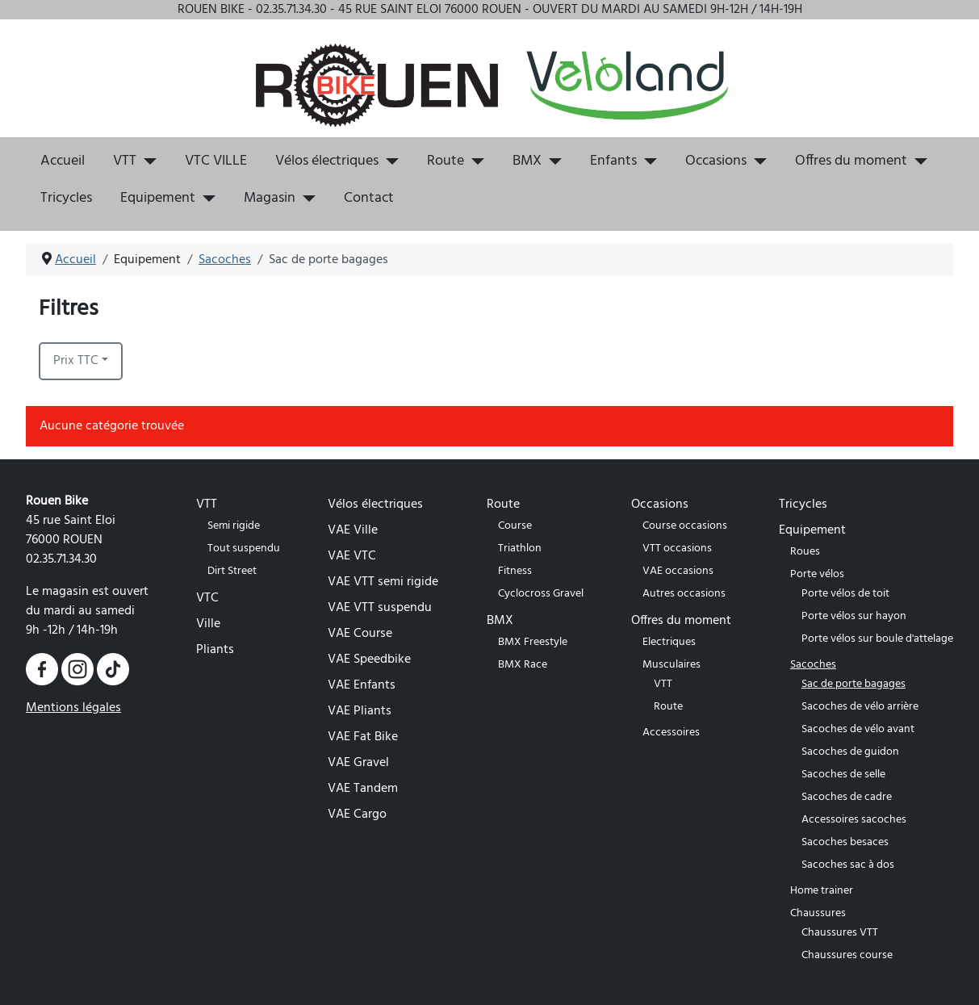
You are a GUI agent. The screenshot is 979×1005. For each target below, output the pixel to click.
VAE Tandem (363, 788)
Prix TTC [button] (75, 360)
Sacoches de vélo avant (857, 729)
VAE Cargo (357, 814)
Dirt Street (232, 571)
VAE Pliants (359, 711)
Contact (369, 198)
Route (445, 161)
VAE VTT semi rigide (383, 582)
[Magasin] (305, 198)
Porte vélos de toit (845, 593)
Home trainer (821, 890)
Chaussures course (847, 955)
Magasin (269, 198)
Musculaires (671, 664)
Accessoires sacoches (853, 819)
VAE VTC (352, 556)
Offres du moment (851, 161)
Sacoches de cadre (846, 797)
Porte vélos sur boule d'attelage (877, 639)
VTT (124, 161)
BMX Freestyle (532, 642)
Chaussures (818, 913)
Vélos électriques (327, 161)
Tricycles (66, 198)
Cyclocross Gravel (541, 593)
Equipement (157, 198)
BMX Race (522, 664)
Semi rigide (233, 526)
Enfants (613, 161)
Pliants (215, 649)
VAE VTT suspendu (380, 607)
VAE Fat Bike (363, 737)
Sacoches (813, 664)
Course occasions (684, 526)
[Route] (474, 161)
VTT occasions (677, 548)
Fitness (515, 571)
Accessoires (671, 732)
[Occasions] (757, 161)
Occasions (716, 161)
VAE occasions (677, 571)
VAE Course (360, 633)
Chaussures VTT (839, 932)
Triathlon (520, 548)
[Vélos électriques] (389, 161)
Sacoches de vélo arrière (859, 706)
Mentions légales (73, 707)
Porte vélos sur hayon (853, 616)
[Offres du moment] (917, 161)
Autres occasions (684, 593)
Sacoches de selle (843, 774)
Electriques (669, 642)
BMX (527, 161)
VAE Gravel (358, 762)
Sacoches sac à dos (847, 865)
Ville (208, 623)
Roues (805, 551)
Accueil (62, 161)
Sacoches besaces (845, 842)
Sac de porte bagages (853, 684)
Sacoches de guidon (850, 752)
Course (515, 526)
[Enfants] (647, 161)
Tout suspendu (243, 548)
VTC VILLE (216, 161)
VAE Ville (353, 530)
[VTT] (146, 161)
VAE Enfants (361, 685)
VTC (207, 598)
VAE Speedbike (369, 659)
